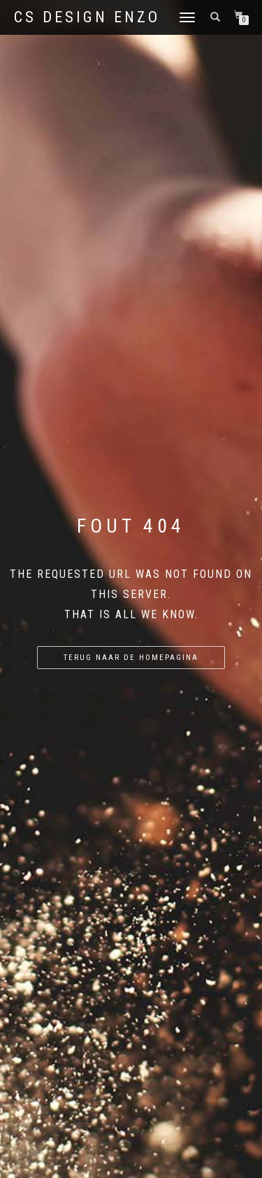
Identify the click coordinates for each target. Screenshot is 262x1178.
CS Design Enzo (87, 17)
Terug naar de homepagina (131, 657)
